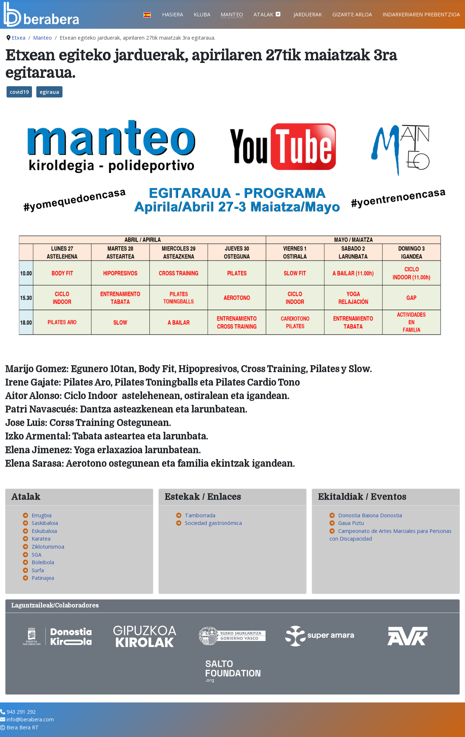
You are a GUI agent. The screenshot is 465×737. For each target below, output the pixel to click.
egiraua (49, 91)
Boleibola (43, 562)
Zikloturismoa (48, 546)
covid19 (19, 91)
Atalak (263, 14)
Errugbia (42, 515)
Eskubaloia (44, 530)
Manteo (232, 14)
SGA (36, 554)
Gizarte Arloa (352, 14)
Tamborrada (200, 515)
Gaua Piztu (351, 522)
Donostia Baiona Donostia (370, 515)
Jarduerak (308, 14)
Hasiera (172, 14)
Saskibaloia (45, 522)
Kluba (202, 14)
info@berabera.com (30, 719)
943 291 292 (21, 711)
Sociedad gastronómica (213, 522)
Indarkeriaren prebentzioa (421, 14)
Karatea (41, 538)
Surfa (38, 570)
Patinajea (43, 577)
